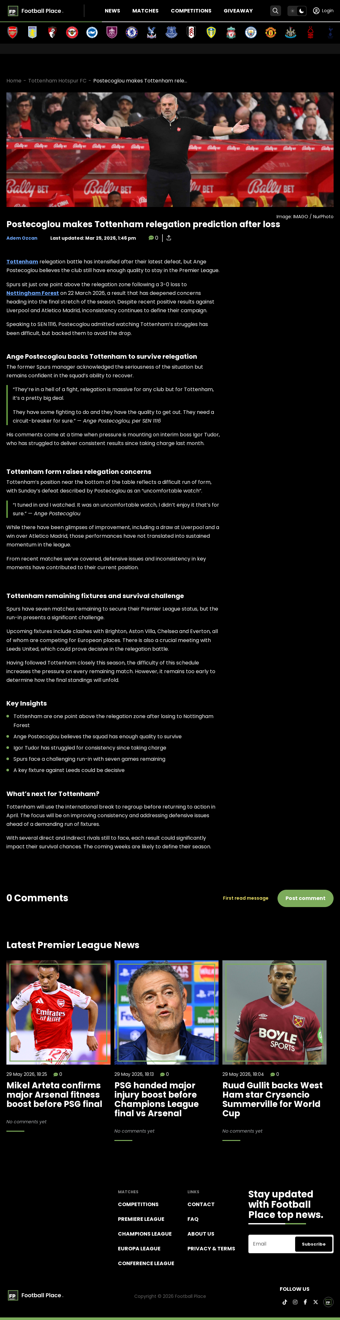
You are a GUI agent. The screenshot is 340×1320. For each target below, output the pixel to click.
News (112, 10)
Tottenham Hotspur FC (57, 80)
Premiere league (141, 1219)
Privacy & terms (211, 1248)
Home (13, 80)
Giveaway (238, 10)
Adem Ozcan (21, 238)
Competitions (191, 10)
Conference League (146, 1263)
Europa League (139, 1248)
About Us (200, 1234)
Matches (145, 10)
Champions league (145, 1234)
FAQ (192, 1219)
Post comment (306, 898)
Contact (201, 1204)
